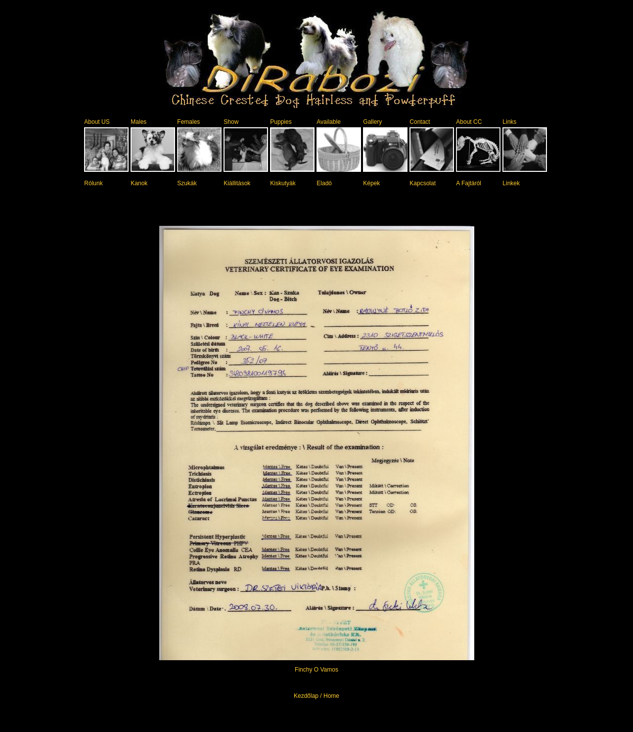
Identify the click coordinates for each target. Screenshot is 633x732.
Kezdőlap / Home (316, 695)
